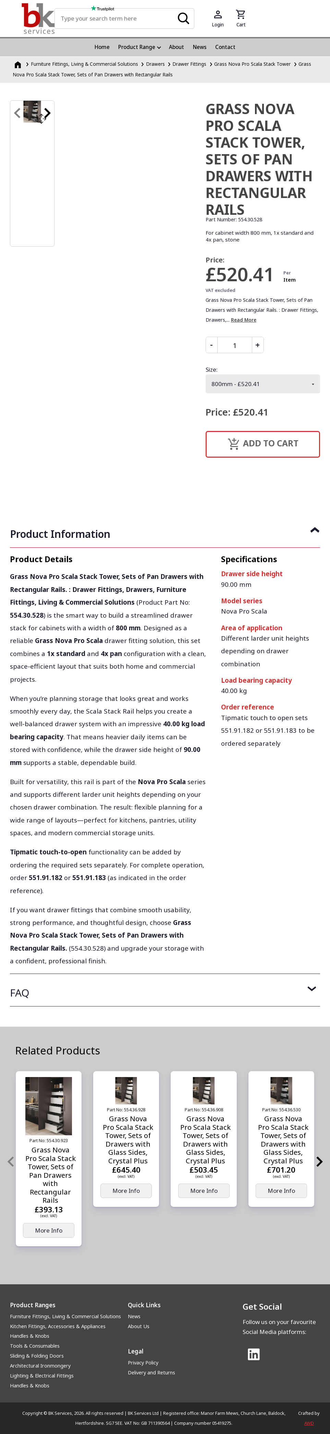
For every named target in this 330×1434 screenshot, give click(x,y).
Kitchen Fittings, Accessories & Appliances (58, 1326)
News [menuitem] (200, 47)
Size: (212, 369)
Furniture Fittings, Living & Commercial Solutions (65, 1316)
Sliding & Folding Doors (37, 1355)
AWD (309, 1423)
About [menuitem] (176, 47)
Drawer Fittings (189, 64)
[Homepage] (18, 64)
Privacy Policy (143, 1362)
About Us (138, 1326)
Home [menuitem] (102, 47)
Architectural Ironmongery (40, 1365)
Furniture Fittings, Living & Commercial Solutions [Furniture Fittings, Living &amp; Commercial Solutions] (84, 64)
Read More (243, 320)
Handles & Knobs (29, 1336)
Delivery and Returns (151, 1372)
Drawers (155, 64)
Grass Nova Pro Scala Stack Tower (252, 64)
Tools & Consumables (35, 1346)
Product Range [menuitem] (136, 47)
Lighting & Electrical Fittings (42, 1375)
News (134, 1316)
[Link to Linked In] (254, 1355)
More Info (48, 1230)
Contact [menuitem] (225, 47)
